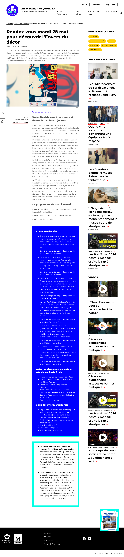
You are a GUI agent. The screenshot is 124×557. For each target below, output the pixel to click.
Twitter (2, 121)
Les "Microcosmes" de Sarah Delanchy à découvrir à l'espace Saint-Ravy (102, 89)
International (92, 123)
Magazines (110, 5)
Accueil (9, 24)
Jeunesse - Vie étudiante (20, 122)
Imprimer (24, 46)
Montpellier (24, 125)
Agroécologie (92, 299)
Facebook (2, 113)
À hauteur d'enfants (95, 447)
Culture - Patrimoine (21, 119)
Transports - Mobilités (97, 41)
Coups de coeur (109, 447)
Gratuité (112, 41)
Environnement (95, 49)
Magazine (48, 537)
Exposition (91, 81)
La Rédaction (116, 553)
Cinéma (26, 117)
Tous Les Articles (21, 24)
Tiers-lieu (103, 299)
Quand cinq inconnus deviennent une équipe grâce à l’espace (99, 134)
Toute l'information (52, 544)
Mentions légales (101, 553)
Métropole (93, 36)
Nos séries (48, 540)
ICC (96, 166)
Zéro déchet (92, 336)
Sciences (102, 123)
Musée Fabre (101, 205)
